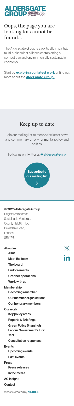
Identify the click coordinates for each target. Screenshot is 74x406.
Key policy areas (19, 314)
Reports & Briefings (22, 320)
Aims (11, 253)
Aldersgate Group (25, 11)
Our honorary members (24, 303)
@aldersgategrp (53, 154)
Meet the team (18, 259)
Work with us (17, 282)
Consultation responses (24, 341)
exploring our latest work (35, 72)
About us (10, 248)
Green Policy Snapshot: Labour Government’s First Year (26, 330)
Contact (9, 384)
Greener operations (22, 276)
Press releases (18, 367)
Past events (16, 357)
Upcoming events (20, 351)
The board (15, 264)
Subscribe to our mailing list (37, 173)
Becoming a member (22, 292)
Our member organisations (26, 298)
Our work (10, 309)
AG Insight (11, 379)
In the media (16, 373)
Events (9, 346)
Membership (13, 287)
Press (8, 363)
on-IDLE (33, 392)
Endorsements (18, 270)
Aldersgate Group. (40, 77)
